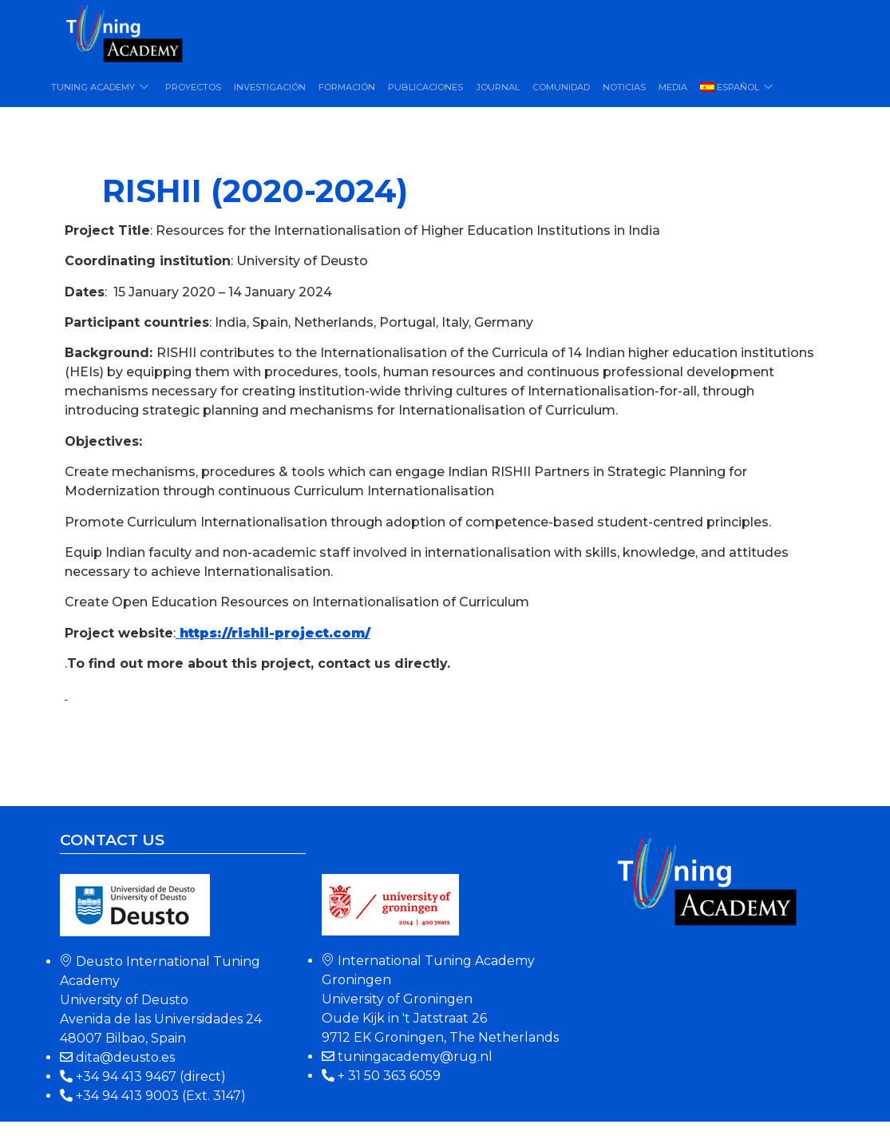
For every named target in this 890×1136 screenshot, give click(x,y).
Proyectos (193, 87)
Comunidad (561, 87)
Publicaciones (425, 87)
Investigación (270, 87)
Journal (498, 87)
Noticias (624, 87)
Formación (346, 87)
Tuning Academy (101, 87)
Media (673, 87)
